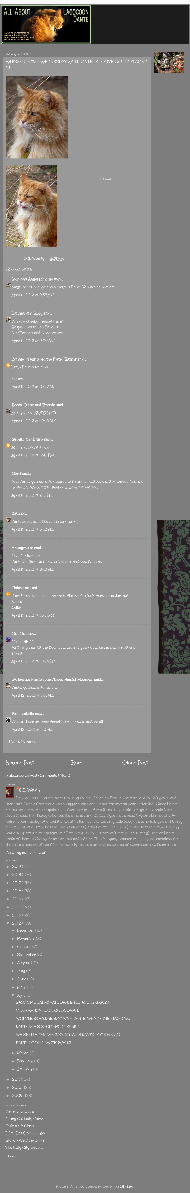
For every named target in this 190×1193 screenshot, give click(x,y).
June (22, 978)
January (25, 1069)
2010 (17, 1087)
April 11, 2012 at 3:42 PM (33, 529)
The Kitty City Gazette (24, 1147)
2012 (17, 923)
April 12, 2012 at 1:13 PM (32, 729)
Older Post (135, 762)
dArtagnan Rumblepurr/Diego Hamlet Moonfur (52, 679)
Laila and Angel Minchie (32, 279)
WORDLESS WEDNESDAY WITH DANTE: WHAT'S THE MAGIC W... (73, 1018)
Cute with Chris (20, 1125)
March (23, 1052)
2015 (17, 898)
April (21, 995)
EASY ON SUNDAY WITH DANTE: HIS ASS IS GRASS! (63, 1002)
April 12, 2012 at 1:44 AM (33, 695)
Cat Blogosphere (20, 1111)
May (21, 987)
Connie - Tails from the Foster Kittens (44, 359)
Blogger (127, 1186)
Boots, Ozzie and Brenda (33, 405)
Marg (16, 473)
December (26, 930)
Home (78, 762)
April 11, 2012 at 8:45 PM (33, 569)
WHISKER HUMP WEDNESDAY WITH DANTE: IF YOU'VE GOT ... (70, 1034)
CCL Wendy (29, 790)
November (26, 938)
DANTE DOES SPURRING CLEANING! (48, 1026)
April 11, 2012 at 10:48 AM (33, 420)
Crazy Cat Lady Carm (24, 1118)
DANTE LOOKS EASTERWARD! (43, 1042)
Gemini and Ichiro (27, 439)
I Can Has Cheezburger (26, 1133)
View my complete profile (27, 852)
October (24, 946)
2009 (18, 1095)
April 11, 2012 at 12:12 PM (33, 455)
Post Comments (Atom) (50, 775)
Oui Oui (19, 633)
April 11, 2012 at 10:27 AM (33, 386)
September (27, 954)
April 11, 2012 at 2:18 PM (32, 495)
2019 (17, 866)
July (21, 970)
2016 (17, 890)
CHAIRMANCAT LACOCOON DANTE (47, 1010)
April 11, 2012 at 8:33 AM (33, 294)
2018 (17, 874)
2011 (16, 1079)
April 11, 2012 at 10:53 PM (33, 661)
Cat (14, 513)
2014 (17, 907)
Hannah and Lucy (27, 313)
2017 (17, 882)
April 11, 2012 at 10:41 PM (33, 615)
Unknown (20, 587)
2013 (17, 915)
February (25, 1061)
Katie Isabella (23, 713)
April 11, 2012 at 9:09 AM (33, 340)
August (24, 962)
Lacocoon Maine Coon (25, 1140)
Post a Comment (23, 741)
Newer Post (20, 762)
